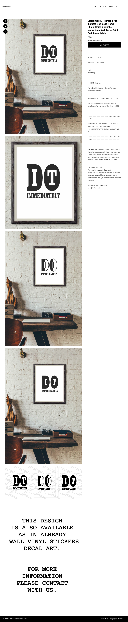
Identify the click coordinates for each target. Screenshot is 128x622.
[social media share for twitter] (5, 26)
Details (90, 58)
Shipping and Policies (116, 619)
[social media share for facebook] (5, 21)
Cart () (117, 6)
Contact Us (104, 619)
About (105, 6)
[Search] (123, 7)
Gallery (111, 6)
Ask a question (92, 49)
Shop (95, 6)
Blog (100, 6)
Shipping (99, 58)
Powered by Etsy (21, 619)
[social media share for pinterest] (5, 32)
